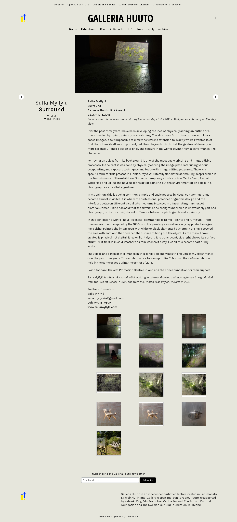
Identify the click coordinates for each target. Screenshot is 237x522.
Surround (51, 109)
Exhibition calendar (103, 4)
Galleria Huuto (120, 18)
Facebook (175, 4)
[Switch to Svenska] (133, 5)
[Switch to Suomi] (122, 5)
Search (59, 4)
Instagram (160, 4)
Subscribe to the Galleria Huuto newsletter (118, 473)
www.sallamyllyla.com (102, 307)
